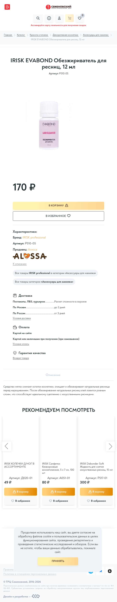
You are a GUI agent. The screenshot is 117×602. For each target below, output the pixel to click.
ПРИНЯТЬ (58, 561)
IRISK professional (34, 238)
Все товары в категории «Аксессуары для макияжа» (55, 273)
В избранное (60, 216)
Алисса (32, 250)
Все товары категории (44, 281)
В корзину (58, 205)
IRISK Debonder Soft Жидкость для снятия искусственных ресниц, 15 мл (96, 467)
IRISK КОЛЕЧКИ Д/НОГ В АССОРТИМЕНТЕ (19, 465)
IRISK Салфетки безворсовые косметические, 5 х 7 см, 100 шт (58, 468)
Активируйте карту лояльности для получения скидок (58, 25)
